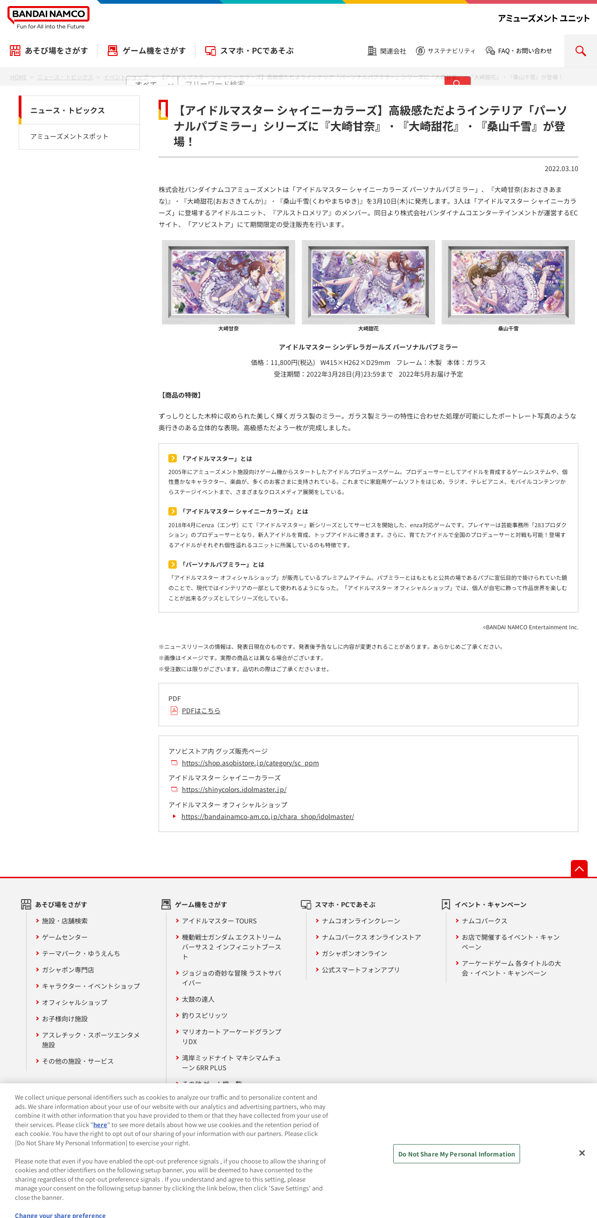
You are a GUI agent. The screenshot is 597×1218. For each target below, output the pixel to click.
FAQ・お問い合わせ (525, 50)
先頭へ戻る (579, 868)
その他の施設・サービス (78, 1061)
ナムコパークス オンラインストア (371, 937)
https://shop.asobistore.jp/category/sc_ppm (250, 762)
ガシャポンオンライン (354, 953)
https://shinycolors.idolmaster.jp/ (234, 789)
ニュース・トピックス (67, 110)
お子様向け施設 (65, 1018)
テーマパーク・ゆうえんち (81, 953)
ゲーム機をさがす (154, 50)
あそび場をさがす (56, 50)
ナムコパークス (484, 920)
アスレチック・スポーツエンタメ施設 (91, 1039)
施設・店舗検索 (65, 920)
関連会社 (393, 50)
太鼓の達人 (198, 999)
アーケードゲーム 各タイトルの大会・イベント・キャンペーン (511, 967)
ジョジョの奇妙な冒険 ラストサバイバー (231, 977)
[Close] (582, 1172)
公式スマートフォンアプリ (361, 969)
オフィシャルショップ (74, 1002)
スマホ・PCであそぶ (257, 50)
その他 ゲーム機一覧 (212, 1083)
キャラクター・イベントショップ (91, 986)
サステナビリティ (452, 50)
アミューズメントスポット (69, 136)
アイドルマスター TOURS (219, 920)
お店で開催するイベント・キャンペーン (511, 941)
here (100, 1143)
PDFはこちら (201, 710)
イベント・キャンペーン (491, 904)
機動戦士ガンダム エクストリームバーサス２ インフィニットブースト (231, 946)
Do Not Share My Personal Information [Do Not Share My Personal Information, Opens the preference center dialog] (456, 1172)
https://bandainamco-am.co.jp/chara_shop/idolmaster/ (267, 816)
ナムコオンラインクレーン (361, 920)
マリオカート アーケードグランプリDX (231, 1036)
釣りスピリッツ (205, 1015)
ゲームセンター (65, 937)
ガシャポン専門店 (68, 969)
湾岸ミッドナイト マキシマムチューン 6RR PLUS (231, 1062)
